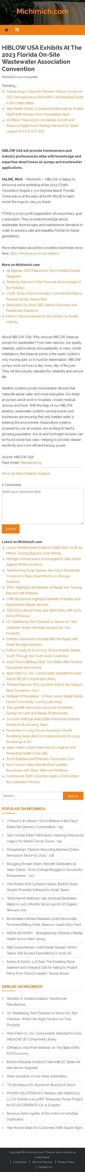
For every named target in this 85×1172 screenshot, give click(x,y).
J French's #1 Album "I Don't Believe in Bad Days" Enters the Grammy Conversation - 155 (42, 824)
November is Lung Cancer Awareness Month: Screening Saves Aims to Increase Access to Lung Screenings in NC (42, 736)
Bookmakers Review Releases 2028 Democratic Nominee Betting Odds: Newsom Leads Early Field (44, 921)
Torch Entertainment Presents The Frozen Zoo (40, 759)
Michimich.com (43, 11)
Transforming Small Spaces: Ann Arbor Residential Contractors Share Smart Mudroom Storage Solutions (43, 576)
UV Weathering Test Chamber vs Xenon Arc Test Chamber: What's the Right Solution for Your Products (41, 627)
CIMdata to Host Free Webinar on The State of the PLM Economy (43, 1050)
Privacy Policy (66, 1162)
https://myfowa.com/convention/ (35, 253)
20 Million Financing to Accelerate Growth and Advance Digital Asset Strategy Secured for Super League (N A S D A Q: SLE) (42, 125)
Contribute (19, 1162)
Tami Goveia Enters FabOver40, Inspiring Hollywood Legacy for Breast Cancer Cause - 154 (45, 838)
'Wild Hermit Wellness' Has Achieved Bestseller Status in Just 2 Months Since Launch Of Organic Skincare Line (42, 904)
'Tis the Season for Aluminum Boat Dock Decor (41, 1085)
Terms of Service (42, 1162)
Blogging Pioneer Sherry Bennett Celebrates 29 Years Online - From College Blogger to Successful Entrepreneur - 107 (44, 869)
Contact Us (45, 1167)
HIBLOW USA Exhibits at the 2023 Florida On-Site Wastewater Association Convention (42, 58)
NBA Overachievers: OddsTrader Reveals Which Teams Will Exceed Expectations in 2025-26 (42, 950)
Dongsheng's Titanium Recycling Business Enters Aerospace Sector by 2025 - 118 (43, 852)
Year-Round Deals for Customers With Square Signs (45, 1128)
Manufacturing (31, 462)
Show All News (13, 473)
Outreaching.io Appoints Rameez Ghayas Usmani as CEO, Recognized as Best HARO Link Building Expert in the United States (44, 97)
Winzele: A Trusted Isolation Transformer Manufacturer (37, 1001)
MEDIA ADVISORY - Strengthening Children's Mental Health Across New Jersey (45, 936)
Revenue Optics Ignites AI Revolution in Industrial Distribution (42, 1116)
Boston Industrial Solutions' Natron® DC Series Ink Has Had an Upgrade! (43, 1065)
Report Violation (38, 473)
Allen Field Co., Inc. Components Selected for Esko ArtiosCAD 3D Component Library (44, 1036)
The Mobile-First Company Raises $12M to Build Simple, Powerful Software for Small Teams (42, 887)
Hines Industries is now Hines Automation (37, 1076)
